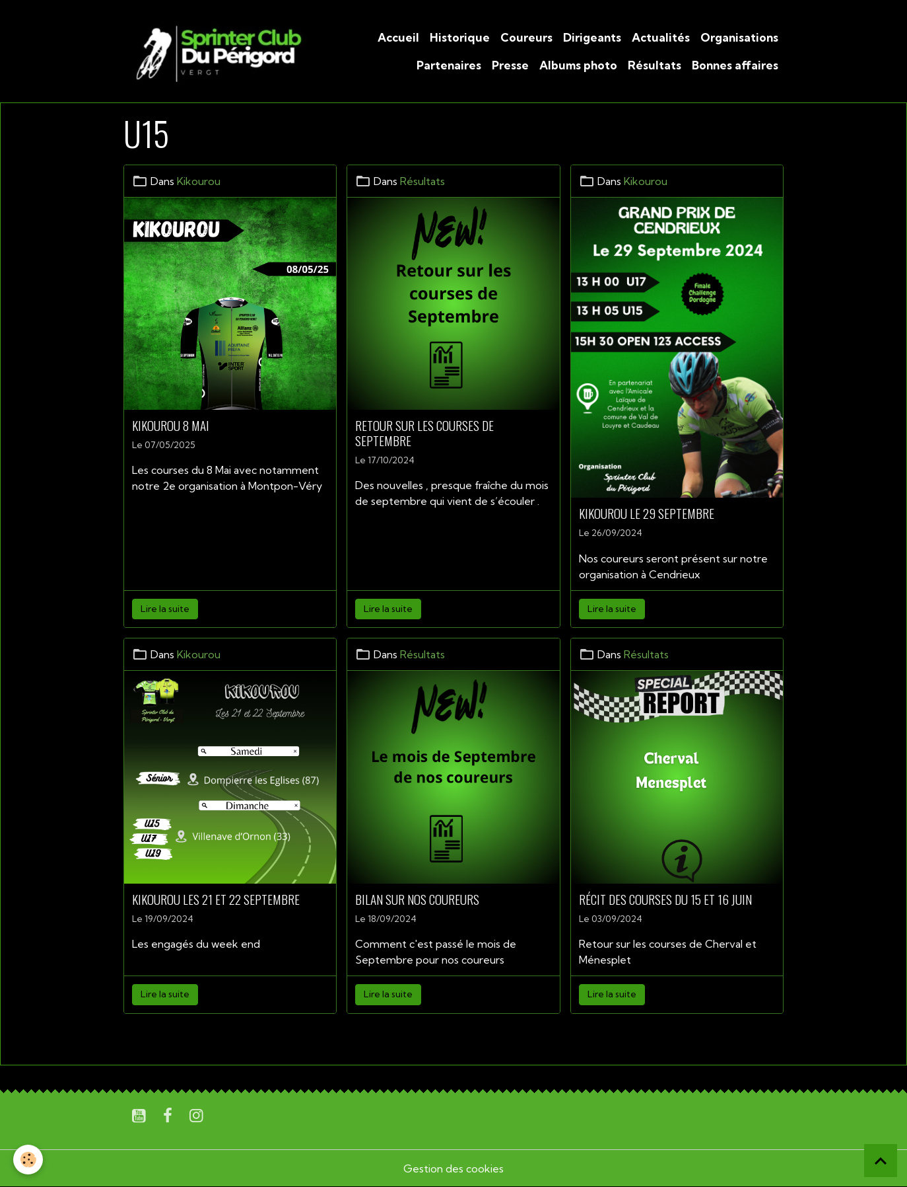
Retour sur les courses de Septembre (424, 433)
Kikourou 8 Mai (170, 425)
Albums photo (578, 65)
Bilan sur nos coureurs (417, 899)
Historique (460, 37)
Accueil (398, 37)
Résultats (654, 65)
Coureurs (526, 37)
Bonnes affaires (735, 65)
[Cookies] (28, 1159)
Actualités (661, 37)
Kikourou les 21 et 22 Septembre (216, 899)
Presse (510, 65)
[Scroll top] (880, 1160)
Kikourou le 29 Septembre (646, 513)
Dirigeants (592, 37)
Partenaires (449, 65)
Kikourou (198, 181)
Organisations (739, 37)
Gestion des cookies (453, 1168)
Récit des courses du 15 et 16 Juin (665, 899)
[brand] (216, 51)
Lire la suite (165, 609)
